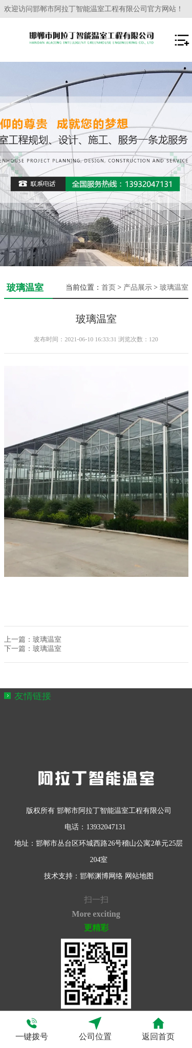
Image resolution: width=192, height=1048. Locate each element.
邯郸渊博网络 (101, 876)
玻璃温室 (174, 287)
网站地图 (139, 876)
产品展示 (137, 287)
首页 (108, 287)
